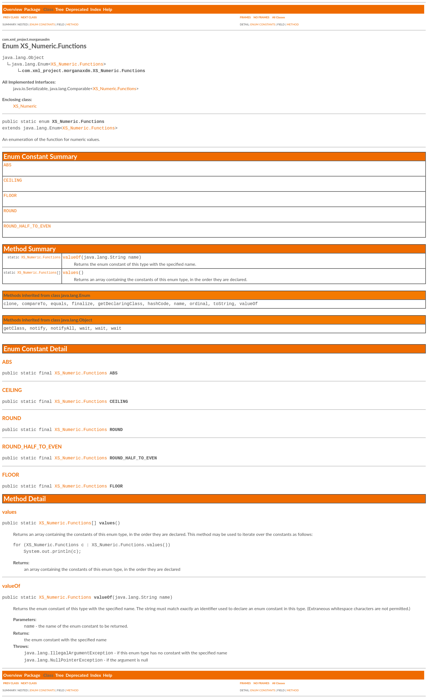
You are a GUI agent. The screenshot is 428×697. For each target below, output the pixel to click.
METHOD (72, 24)
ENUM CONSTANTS (42, 24)
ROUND (10, 211)
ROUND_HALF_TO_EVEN (27, 226)
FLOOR (10, 196)
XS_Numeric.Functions (77, 64)
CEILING (13, 181)
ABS (7, 165)
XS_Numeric (25, 105)
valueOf (72, 258)
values (71, 273)
